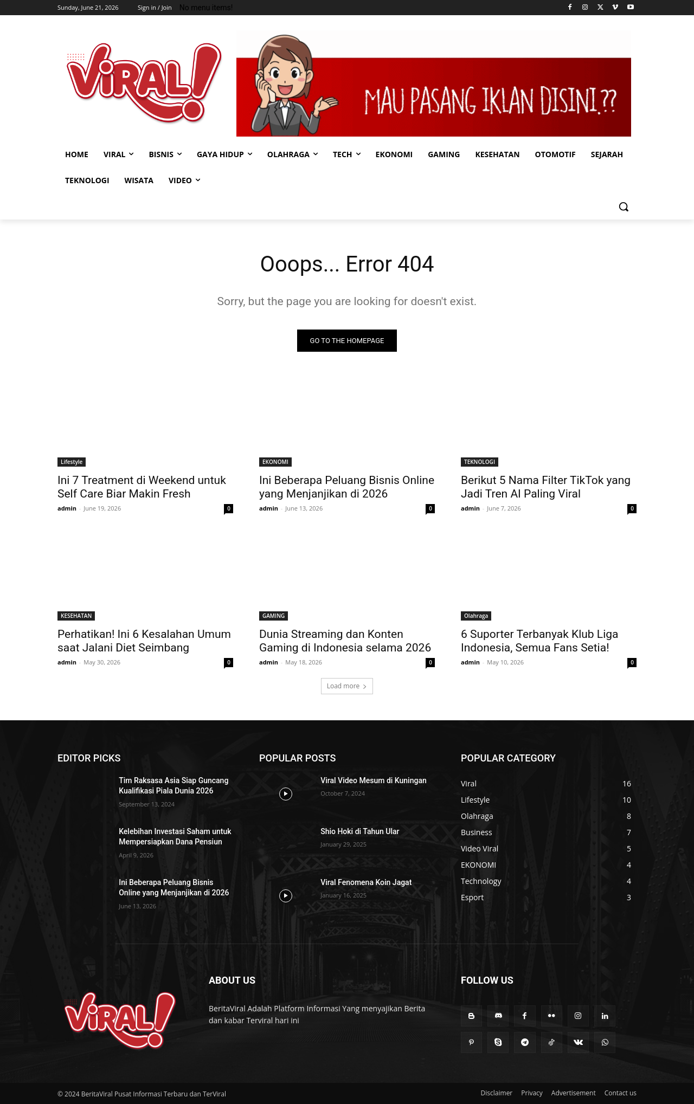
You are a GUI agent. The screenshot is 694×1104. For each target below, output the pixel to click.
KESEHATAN (76, 615)
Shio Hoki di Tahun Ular (359, 831)
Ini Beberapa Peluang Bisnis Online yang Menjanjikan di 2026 (346, 487)
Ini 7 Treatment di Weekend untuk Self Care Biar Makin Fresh (141, 487)
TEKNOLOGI (479, 462)
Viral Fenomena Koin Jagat (366, 882)
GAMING (273, 615)
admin (66, 508)
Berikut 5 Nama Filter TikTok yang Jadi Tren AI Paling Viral (546, 487)
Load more (347, 685)
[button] (624, 206)
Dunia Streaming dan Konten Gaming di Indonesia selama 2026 (345, 641)
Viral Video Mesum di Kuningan (373, 780)
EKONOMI (275, 462)
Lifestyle (71, 462)
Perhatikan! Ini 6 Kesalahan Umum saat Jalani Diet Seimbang (144, 641)
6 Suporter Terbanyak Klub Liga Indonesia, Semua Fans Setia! (540, 641)
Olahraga (476, 615)
